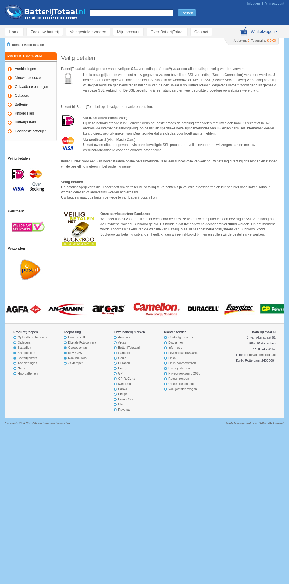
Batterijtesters (25, 122)
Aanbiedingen (25, 69)
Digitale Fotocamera (82, 342)
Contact (201, 32)
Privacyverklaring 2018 (184, 373)
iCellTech (124, 383)
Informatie (175, 347)
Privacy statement (180, 368)
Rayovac (124, 409)
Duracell (124, 363)
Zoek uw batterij (44, 32)
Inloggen (253, 3)
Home (14, 32)
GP (120, 373)
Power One (126, 399)
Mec (121, 404)
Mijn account (274, 3)
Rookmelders (77, 358)
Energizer (125, 368)
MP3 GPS (75, 352)
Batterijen (22, 104)
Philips (122, 394)
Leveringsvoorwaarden (184, 352)
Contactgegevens (180, 337)
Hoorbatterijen (28, 373)
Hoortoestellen (78, 337)
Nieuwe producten (29, 78)
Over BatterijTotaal (167, 32)
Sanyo (122, 389)
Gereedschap (77, 347)
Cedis (122, 358)
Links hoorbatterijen (182, 363)
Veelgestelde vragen (88, 32)
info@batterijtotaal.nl (261, 354)
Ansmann (124, 337)
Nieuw (22, 368)
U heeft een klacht (181, 383)
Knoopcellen (24, 113)
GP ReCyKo (126, 378)
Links (172, 358)
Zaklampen (75, 363)
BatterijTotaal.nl (129, 347)
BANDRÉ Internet (271, 423)
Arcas (122, 342)
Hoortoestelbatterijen (31, 131)
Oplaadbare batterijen (31, 87)
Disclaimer (175, 342)
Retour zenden (178, 378)
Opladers (22, 96)
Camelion (124, 352)
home (13, 44)
